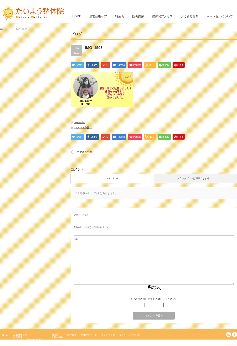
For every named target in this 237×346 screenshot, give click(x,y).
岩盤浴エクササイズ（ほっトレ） (30, 342)
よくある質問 (189, 16)
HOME (76, 16)
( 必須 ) (81, 215)
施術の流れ (57, 337)
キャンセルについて (220, 16)
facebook (234, 334)
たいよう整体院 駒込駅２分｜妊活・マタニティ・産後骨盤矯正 (201, 342)
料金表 (119, 16)
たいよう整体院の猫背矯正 (27, 339)
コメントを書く (83, 127)
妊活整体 (17, 337)
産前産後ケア (98, 16)
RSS (228, 334)
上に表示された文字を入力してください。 (154, 298)
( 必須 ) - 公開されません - (92, 227)
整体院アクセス (162, 16)
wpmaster (79, 122)
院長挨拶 (138, 16)
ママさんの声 (84, 152)
